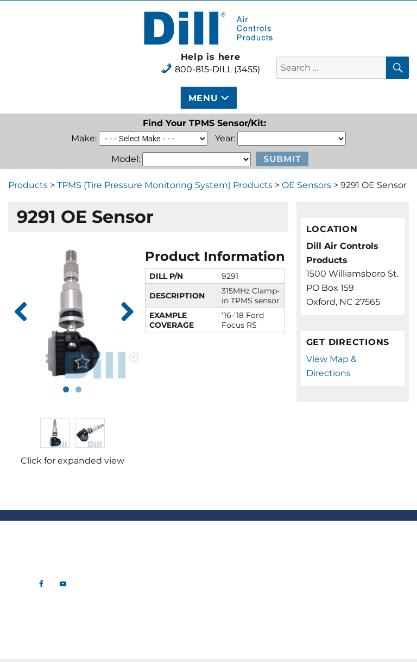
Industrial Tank (156, 613)
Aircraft (156, 602)
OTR (156, 624)
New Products (156, 537)
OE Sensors (306, 185)
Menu (203, 98)
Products (28, 185)
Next (123, 312)
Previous (21, 312)
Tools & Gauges (156, 592)
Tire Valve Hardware (156, 548)
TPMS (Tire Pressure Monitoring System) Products (165, 185)
